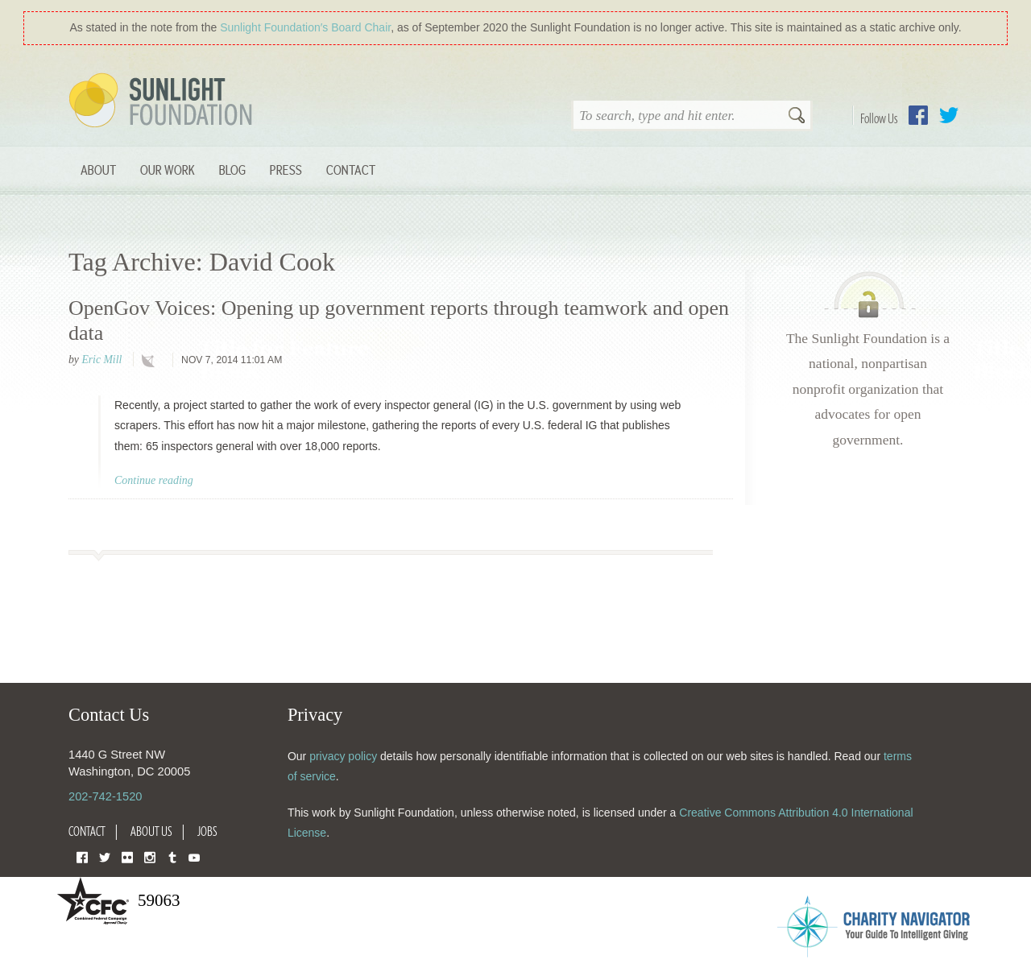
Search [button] (797, 116)
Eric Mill (101, 360)
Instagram (149, 856)
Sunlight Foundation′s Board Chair (305, 27)
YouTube (194, 856)
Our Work (167, 169)
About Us (151, 831)
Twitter (949, 115)
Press (286, 169)
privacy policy (343, 756)
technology (151, 360)
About (98, 169)
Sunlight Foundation (163, 101)
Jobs (207, 831)
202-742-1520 (105, 796)
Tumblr (172, 856)
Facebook (918, 115)
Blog (232, 169)
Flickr (127, 856)
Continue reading (153, 480)
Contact (350, 169)
